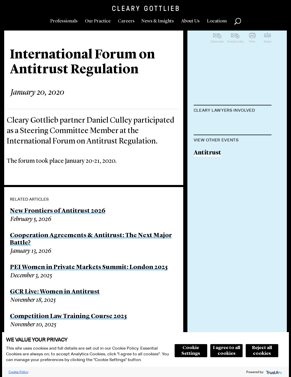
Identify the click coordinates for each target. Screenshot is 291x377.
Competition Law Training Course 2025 (68, 316)
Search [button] (237, 21)
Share (267, 41)
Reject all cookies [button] (262, 350)
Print (252, 41)
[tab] (233, 110)
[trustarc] (273, 372)
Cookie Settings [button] (190, 350)
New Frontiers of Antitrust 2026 (57, 211)
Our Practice (98, 21)
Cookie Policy (18, 372)
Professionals (64, 21)
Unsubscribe (235, 41)
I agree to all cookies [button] (226, 350)
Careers (126, 21)
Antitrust (207, 179)
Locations (217, 21)
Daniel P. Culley (216, 123)
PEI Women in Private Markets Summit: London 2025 (89, 267)
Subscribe (217, 41)
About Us (190, 21)
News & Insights (157, 21)
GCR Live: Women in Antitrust (55, 292)
